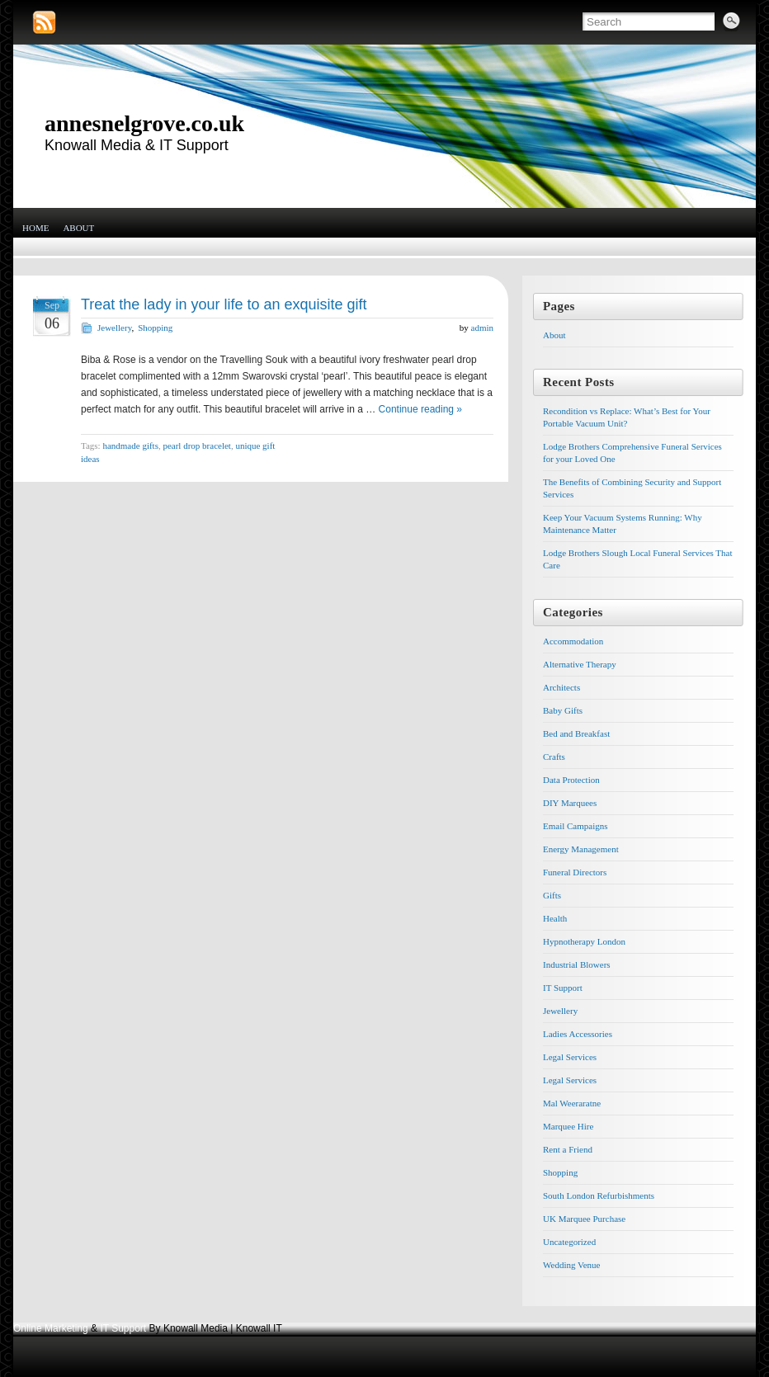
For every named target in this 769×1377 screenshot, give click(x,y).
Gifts (552, 895)
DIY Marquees (570, 803)
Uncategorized (569, 1242)
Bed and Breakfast (576, 733)
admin (482, 327)
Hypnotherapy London (584, 941)
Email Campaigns (575, 826)
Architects (561, 687)
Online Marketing (50, 1328)
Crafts (554, 757)
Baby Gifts (563, 710)
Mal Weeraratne (572, 1103)
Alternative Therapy (579, 664)
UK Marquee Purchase (584, 1219)
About (78, 228)
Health (555, 918)
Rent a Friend (567, 1149)
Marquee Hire (568, 1126)
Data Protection (571, 780)
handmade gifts (130, 445)
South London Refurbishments (598, 1195)
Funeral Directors (574, 872)
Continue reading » (420, 409)
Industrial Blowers (577, 964)
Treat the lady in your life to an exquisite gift (224, 304)
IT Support (563, 988)
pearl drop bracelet (196, 445)
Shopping (155, 327)
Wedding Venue (571, 1265)
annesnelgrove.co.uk (144, 123)
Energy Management (581, 849)
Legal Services (570, 1057)
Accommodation (573, 641)
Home (35, 228)
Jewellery (114, 327)
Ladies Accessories (577, 1034)
